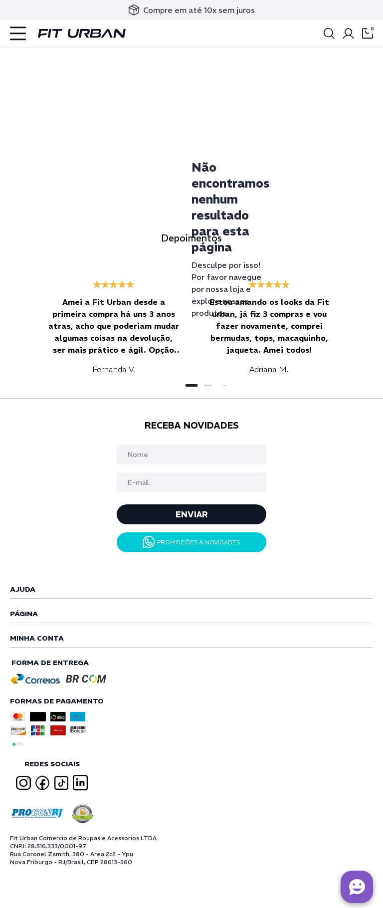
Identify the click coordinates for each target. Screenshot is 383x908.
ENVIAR (192, 514)
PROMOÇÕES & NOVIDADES (191, 542)
